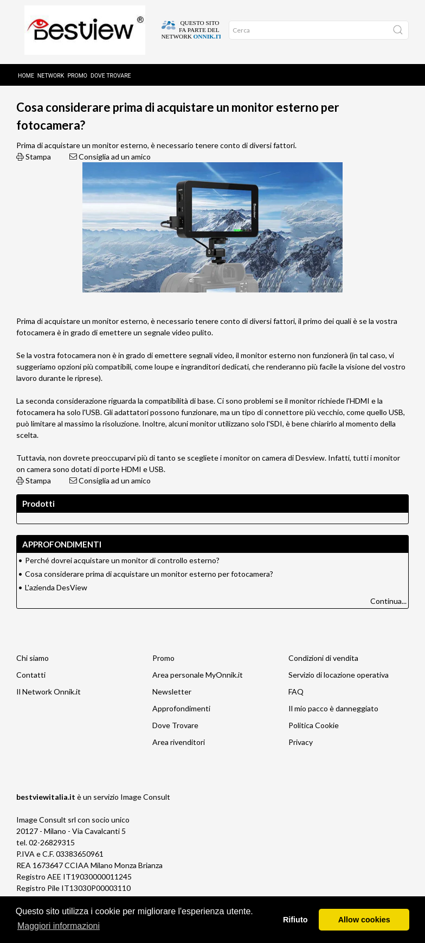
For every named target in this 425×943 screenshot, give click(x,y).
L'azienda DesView (56, 604)
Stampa (33, 173)
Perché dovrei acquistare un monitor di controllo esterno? (122, 577)
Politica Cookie (313, 742)
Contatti (31, 691)
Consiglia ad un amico (110, 173)
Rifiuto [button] (295, 919)
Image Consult (145, 813)
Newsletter (171, 708)
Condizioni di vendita (323, 674)
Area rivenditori (178, 758)
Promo (77, 71)
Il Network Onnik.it (48, 708)
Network (51, 71)
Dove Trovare (175, 742)
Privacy (300, 758)
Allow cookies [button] (364, 919)
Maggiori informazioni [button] (58, 926)
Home (26, 71)
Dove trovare (111, 71)
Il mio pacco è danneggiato (333, 725)
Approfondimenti (147, 98)
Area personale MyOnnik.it (197, 691)
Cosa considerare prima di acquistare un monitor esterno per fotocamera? (149, 590)
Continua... (388, 617)
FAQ (296, 708)
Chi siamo (32, 674)
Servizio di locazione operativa (338, 691)
